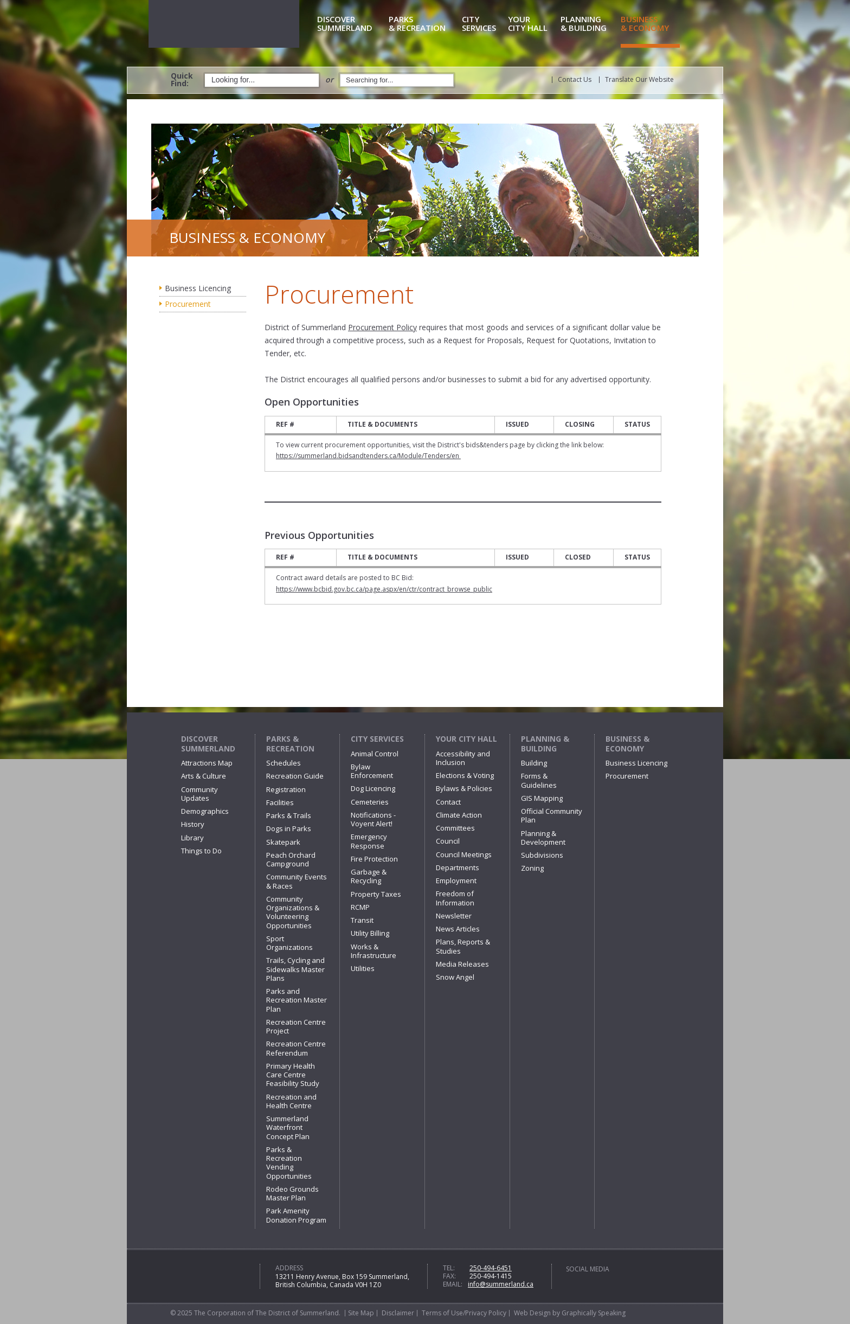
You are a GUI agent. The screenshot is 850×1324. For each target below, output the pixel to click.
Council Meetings (464, 854)
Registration (286, 789)
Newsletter (454, 916)
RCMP (360, 907)
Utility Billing (370, 933)
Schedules (283, 763)
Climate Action (459, 815)
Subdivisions (542, 855)
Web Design (532, 1312)
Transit (362, 920)
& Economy (650, 24)
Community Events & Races (296, 881)
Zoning (532, 868)
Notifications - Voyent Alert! (373, 819)
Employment (456, 880)
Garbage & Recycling (369, 876)
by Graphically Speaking (588, 1312)
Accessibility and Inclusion (463, 758)
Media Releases (462, 964)
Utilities (363, 968)
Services (483, 24)
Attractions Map (207, 763)
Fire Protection (374, 859)
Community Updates (199, 794)
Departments (457, 867)
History (192, 824)
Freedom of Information (455, 898)
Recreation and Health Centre (291, 1101)
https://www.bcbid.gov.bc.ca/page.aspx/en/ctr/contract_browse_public (384, 589)
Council (448, 841)
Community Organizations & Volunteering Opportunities (292, 912)
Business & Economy (627, 744)
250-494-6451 (490, 1267)
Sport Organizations (289, 943)
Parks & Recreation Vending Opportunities (289, 1163)
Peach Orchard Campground (290, 859)
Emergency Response (369, 841)
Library (192, 838)
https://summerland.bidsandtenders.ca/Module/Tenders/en (368, 455)
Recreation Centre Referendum (296, 1048)
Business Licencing (198, 288)
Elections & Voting (465, 775)
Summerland (351, 24)
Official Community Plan (551, 815)
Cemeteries (370, 802)
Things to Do (201, 851)
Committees (455, 828)
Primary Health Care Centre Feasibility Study (292, 1075)
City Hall (532, 24)
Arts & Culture (203, 776)
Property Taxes (376, 894)
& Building (589, 24)
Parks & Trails (288, 815)
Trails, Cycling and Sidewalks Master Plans (295, 969)
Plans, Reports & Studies (463, 946)
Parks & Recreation (290, 744)
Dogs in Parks (288, 828)
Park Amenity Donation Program (296, 1215)
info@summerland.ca (500, 1284)
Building (534, 763)
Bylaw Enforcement (372, 771)
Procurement (188, 304)
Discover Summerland (208, 744)
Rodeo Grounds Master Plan (292, 1193)
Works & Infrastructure (373, 951)
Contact (448, 802)
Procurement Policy (382, 327)
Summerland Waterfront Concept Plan (288, 1127)
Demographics (205, 811)
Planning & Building (545, 744)
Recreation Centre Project (296, 1026)
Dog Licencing (373, 788)
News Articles (458, 929)
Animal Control (374, 754)
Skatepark (283, 842)
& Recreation (423, 24)
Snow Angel (455, 977)
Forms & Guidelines (539, 780)
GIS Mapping (542, 798)
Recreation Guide (295, 776)
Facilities (280, 802)
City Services (377, 739)
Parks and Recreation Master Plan (296, 1000)
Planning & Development (543, 837)
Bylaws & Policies (464, 788)
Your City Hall (466, 739)
